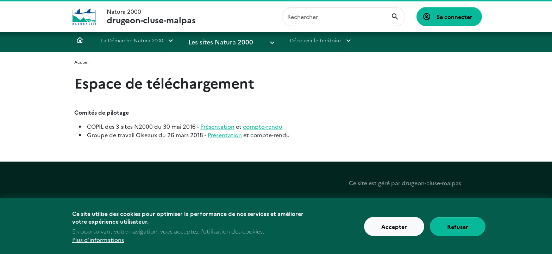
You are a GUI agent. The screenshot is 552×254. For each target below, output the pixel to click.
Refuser (457, 228)
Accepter (394, 228)
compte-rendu (262, 126)
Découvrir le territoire (289, 40)
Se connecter (454, 16)
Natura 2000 (151, 16)
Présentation (217, 126)
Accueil (80, 40)
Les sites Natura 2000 (213, 40)
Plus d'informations (98, 242)
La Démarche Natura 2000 (132, 40)
